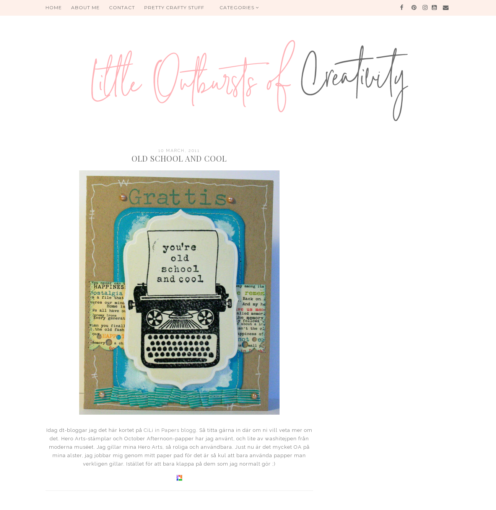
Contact (122, 7)
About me (85, 7)
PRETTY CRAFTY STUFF (174, 7)
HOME (54, 7)
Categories (239, 7)
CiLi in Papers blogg (170, 430)
